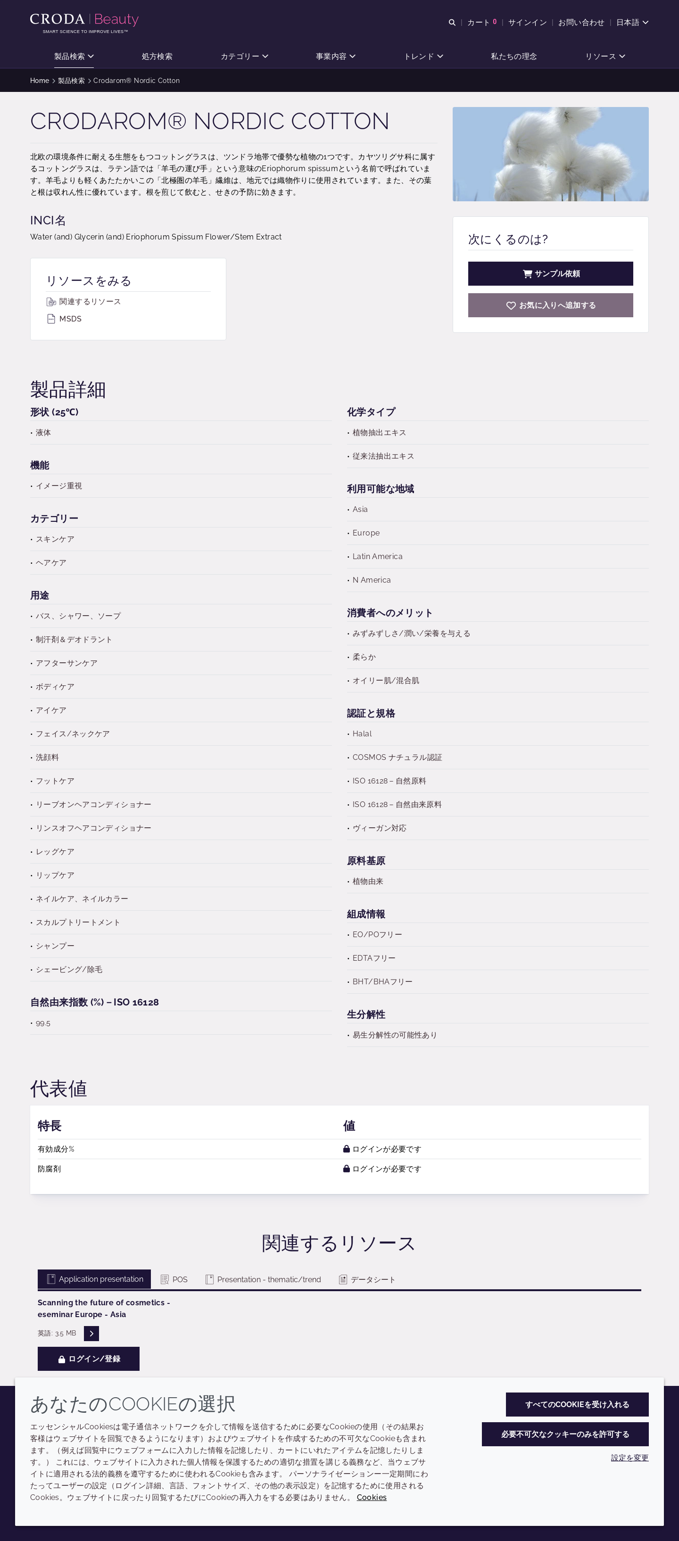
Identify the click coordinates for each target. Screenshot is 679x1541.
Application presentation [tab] (94, 1279)
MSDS (64, 318)
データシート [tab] (366, 1279)
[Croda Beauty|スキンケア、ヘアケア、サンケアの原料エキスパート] (85, 20)
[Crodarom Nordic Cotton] (550, 305)
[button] (74, 56)
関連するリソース (83, 301)
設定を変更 (630, 1457)
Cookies (372, 1497)
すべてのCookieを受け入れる (577, 1404)
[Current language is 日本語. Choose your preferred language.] (632, 22)
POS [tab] (173, 1279)
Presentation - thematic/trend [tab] (262, 1279)
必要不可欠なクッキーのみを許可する (565, 1434)
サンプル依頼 (551, 273)
